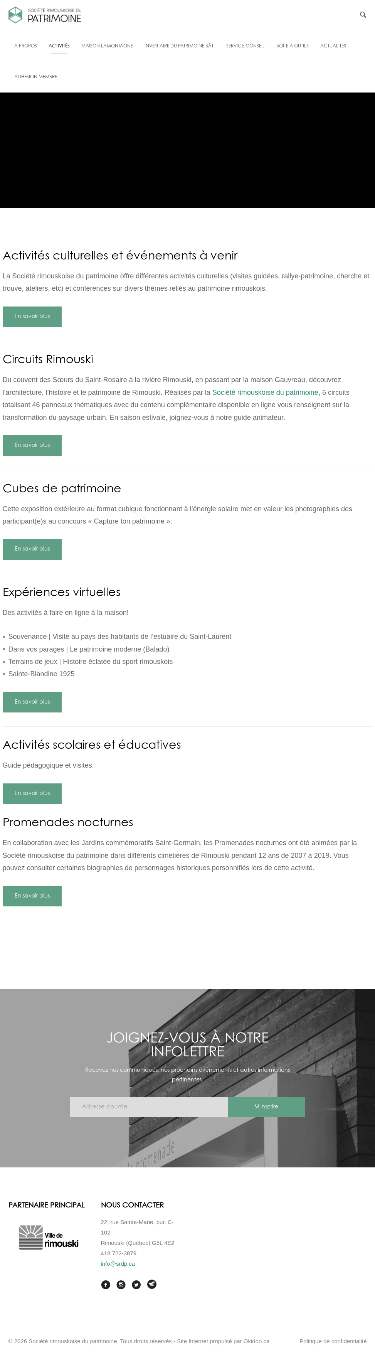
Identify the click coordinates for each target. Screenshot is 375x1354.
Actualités (333, 46)
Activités (59, 46)
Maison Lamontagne (107, 46)
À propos (25, 46)
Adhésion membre (35, 77)
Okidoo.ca (257, 1341)
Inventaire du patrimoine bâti (180, 46)
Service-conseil (245, 46)
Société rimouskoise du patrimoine (265, 392)
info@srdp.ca (118, 1263)
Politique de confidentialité (333, 1341)
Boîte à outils (292, 46)
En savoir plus (32, 316)
